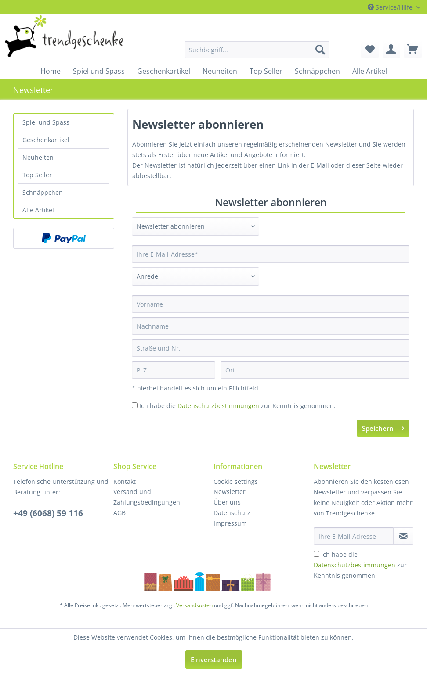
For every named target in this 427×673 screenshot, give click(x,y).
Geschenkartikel (45, 140)
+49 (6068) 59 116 (48, 513)
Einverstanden (214, 659)
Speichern (383, 427)
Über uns (227, 502)
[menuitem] (222, 49)
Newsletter (230, 491)
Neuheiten (38, 157)
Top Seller (37, 175)
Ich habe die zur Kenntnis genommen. (237, 405)
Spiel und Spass (45, 122)
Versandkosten (194, 605)
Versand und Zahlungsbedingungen (146, 496)
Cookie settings (236, 481)
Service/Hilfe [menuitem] (391, 7)
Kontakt (124, 481)
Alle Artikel (38, 210)
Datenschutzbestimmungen (218, 405)
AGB (119, 512)
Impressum (230, 523)
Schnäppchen (42, 192)
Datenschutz (232, 512)
